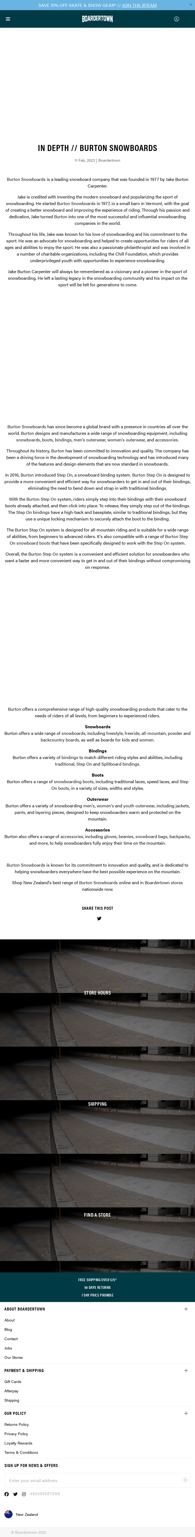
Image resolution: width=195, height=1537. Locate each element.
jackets (182, 805)
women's (105, 805)
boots (47, 439)
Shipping (11, 1400)
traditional (64, 764)
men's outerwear (89, 439)
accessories (166, 439)
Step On (65, 475)
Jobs (8, 1348)
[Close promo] (190, 4)
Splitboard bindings (120, 764)
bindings (63, 439)
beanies (126, 836)
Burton (60, 216)
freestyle (114, 733)
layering (43, 812)
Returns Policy (16, 1424)
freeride (132, 733)
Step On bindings (33, 512)
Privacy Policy (16, 1433)
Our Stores (13, 1357)
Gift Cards (12, 1381)
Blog (8, 1329)
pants (20, 812)
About (9, 1320)
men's (89, 805)
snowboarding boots (74, 781)
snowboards (28, 439)
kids (126, 740)
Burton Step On (147, 475)
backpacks (179, 836)
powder (175, 733)
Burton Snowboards (26, 179)
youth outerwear (139, 805)
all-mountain (153, 733)
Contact (11, 1338)
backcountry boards (60, 740)
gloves (110, 836)
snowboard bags (151, 836)
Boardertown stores (164, 882)
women (146, 740)
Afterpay (11, 1390)
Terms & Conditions (21, 1452)
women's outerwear (126, 439)
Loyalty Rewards (18, 1443)
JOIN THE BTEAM (139, 5)
